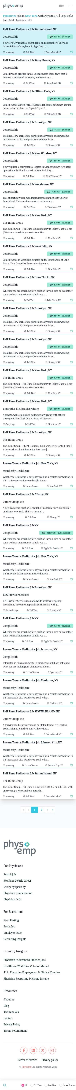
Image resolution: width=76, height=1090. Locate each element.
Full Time (38, 1085)
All (26, 1085)
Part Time (52, 1085)
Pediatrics (9, 15)
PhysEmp (26, 1066)
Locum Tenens (69, 1085)
